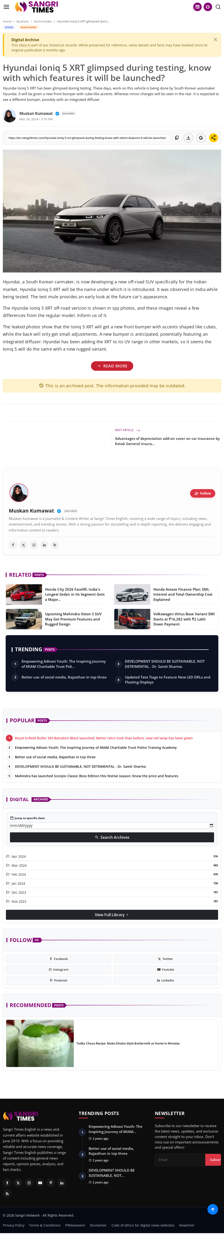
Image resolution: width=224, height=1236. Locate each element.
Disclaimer (98, 1225)
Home (7, 21)
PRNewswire (75, 1225)
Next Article (127, 430)
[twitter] (23, 545)
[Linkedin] (61, 1182)
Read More (112, 366)
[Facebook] (7, 1182)
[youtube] (165, 969)
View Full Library (112, 914)
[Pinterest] (50, 1182)
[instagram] (34, 545)
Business (23, 21)
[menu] (6, 7)
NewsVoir (186, 1225)
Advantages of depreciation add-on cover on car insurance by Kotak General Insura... (167, 441)
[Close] (215, 39)
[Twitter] (18, 1182)
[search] (218, 7)
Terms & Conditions (44, 1225)
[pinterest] (58, 980)
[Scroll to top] (212, 1209)
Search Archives (112, 837)
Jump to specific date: (27, 818)
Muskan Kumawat (31, 511)
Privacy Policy (13, 1225)
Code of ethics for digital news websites (142, 1225)
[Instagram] (29, 1182)
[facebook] (13, 545)
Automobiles (43, 21)
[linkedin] (44, 545)
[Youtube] (40, 1182)
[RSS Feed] (7, 1193)
